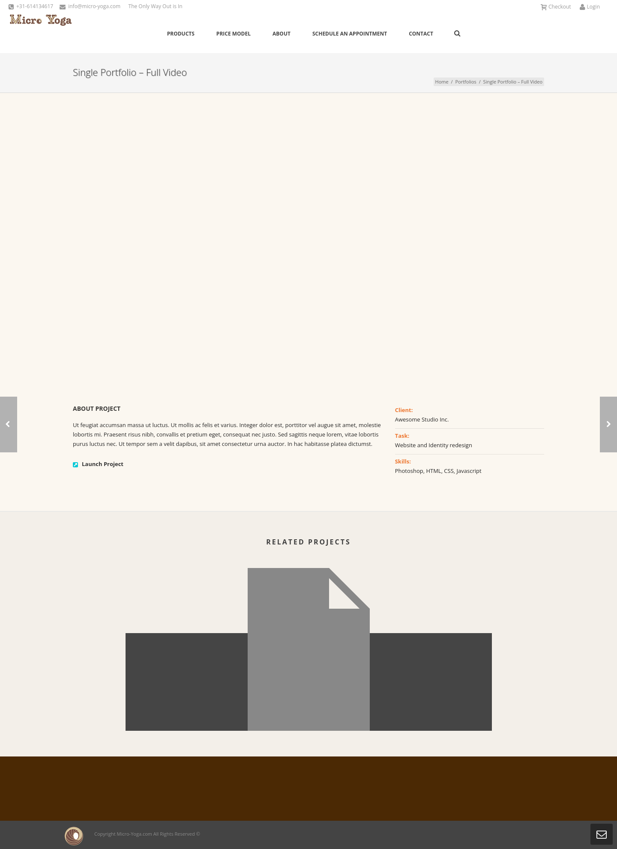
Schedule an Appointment (349, 33)
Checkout (556, 6)
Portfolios (465, 81)
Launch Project (102, 464)
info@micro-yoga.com (94, 6)
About (282, 33)
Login (590, 6)
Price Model (233, 33)
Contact (421, 33)
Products (181, 33)
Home (442, 81)
